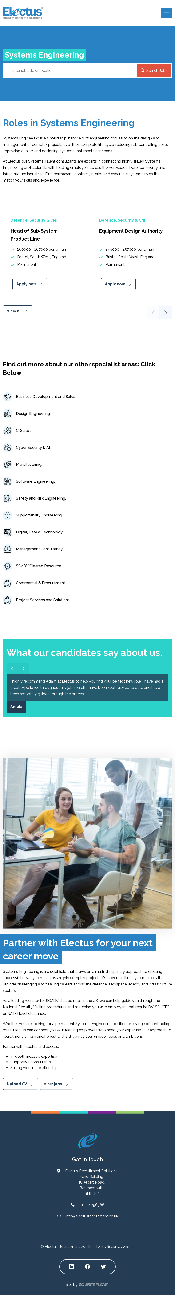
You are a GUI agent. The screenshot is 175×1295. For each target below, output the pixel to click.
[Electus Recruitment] (87, 1140)
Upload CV (17, 1083)
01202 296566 (91, 1205)
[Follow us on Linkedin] (71, 1266)
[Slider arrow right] (23, 668)
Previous (153, 312)
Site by (87, 1284)
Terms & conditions (112, 1246)
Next (165, 312)
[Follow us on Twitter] (103, 1266)
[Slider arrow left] (12, 668)
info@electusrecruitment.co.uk (92, 1216)
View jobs (53, 1083)
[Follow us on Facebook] (87, 1266)
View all (14, 311)
